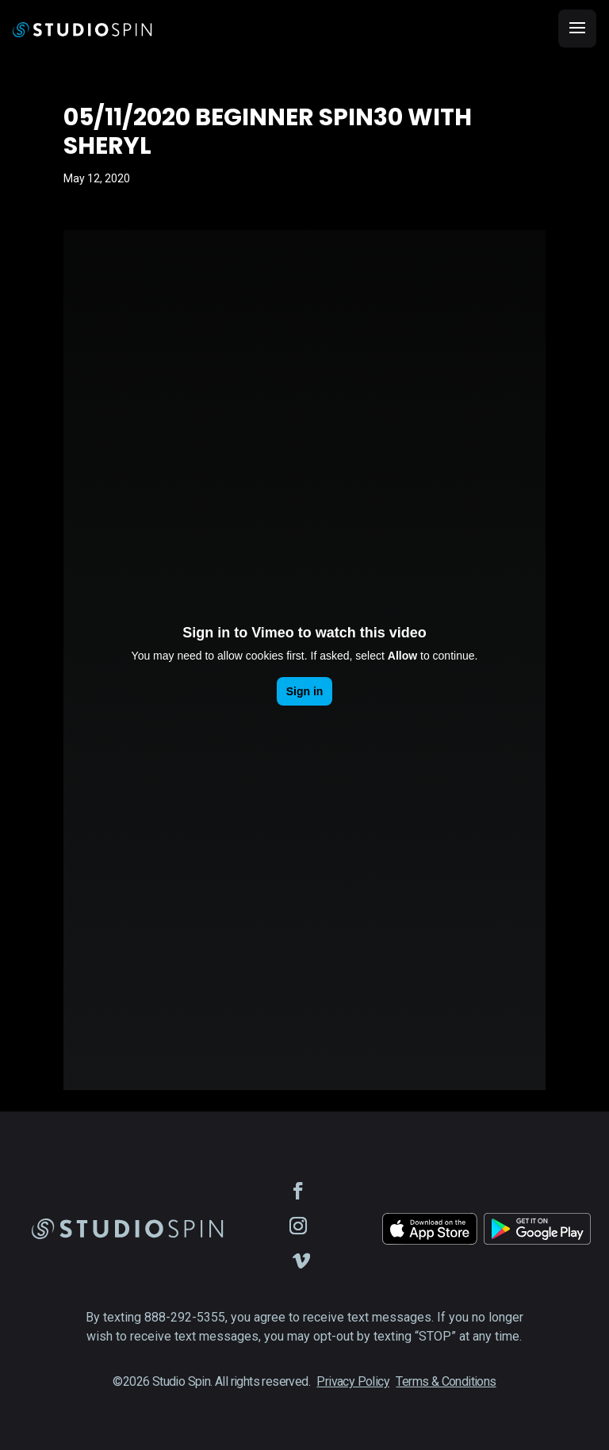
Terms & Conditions (446, 1381)
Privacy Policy (352, 1381)
